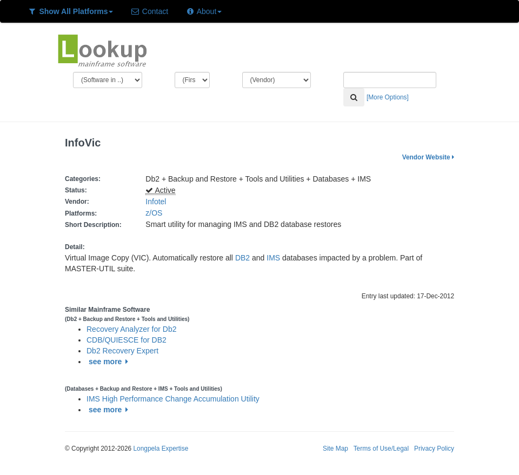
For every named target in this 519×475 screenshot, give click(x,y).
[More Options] (388, 97)
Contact (149, 11)
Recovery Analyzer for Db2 (131, 329)
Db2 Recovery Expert (122, 350)
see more (110, 361)
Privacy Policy (434, 448)
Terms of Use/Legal (381, 448)
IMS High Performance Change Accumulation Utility (173, 398)
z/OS (156, 213)
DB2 (242, 257)
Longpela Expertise (160, 448)
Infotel (155, 201)
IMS (273, 257)
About (203, 11)
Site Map (335, 448)
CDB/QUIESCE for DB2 (126, 340)
